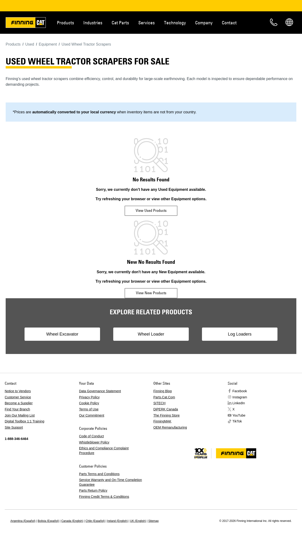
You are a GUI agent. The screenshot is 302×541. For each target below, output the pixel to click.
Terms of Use (88, 409)
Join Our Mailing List (20, 415)
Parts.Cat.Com (164, 397)
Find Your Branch (17, 409)
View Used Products (151, 210)
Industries (92, 23)
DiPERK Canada (165, 409)
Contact (229, 23)
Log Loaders (240, 334)
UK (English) (138, 521)
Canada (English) (72, 521)
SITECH (159, 403)
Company (204, 23)
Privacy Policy (89, 397)
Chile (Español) (95, 521)
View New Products (151, 292)
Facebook (239, 391)
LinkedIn (238, 403)
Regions (289, 22)
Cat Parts (120, 23)
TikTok (237, 421)
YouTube (238, 415)
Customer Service (18, 397)
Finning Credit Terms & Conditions (104, 496)
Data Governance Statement (100, 391)
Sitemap (153, 521)
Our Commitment (91, 415)
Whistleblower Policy (94, 442)
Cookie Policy (89, 403)
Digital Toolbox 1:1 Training (24, 421)
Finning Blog (162, 391)
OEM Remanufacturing (170, 427)
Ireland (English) (117, 521)
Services (146, 23)
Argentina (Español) (22, 521)
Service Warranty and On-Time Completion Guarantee (110, 482)
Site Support (14, 427)
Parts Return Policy (93, 490)
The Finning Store (166, 415)
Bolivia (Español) (48, 521)
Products (65, 23)
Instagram (239, 397)
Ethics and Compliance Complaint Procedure (104, 450)
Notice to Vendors (18, 391)
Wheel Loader (151, 334)
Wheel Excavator (62, 334)
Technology (175, 23)
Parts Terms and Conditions (99, 474)
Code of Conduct (91, 436)
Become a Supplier (19, 403)
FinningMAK (162, 421)
